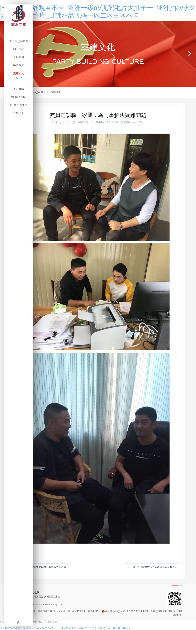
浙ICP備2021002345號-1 (86, 611)
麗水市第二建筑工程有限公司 (54, 611)
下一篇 (152, 567)
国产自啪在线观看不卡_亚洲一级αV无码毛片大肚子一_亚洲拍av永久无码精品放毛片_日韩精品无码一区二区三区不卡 (65, 628)
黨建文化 (56, 92)
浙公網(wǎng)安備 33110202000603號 (124, 611)
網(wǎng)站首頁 (37, 92)
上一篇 (42, 567)
